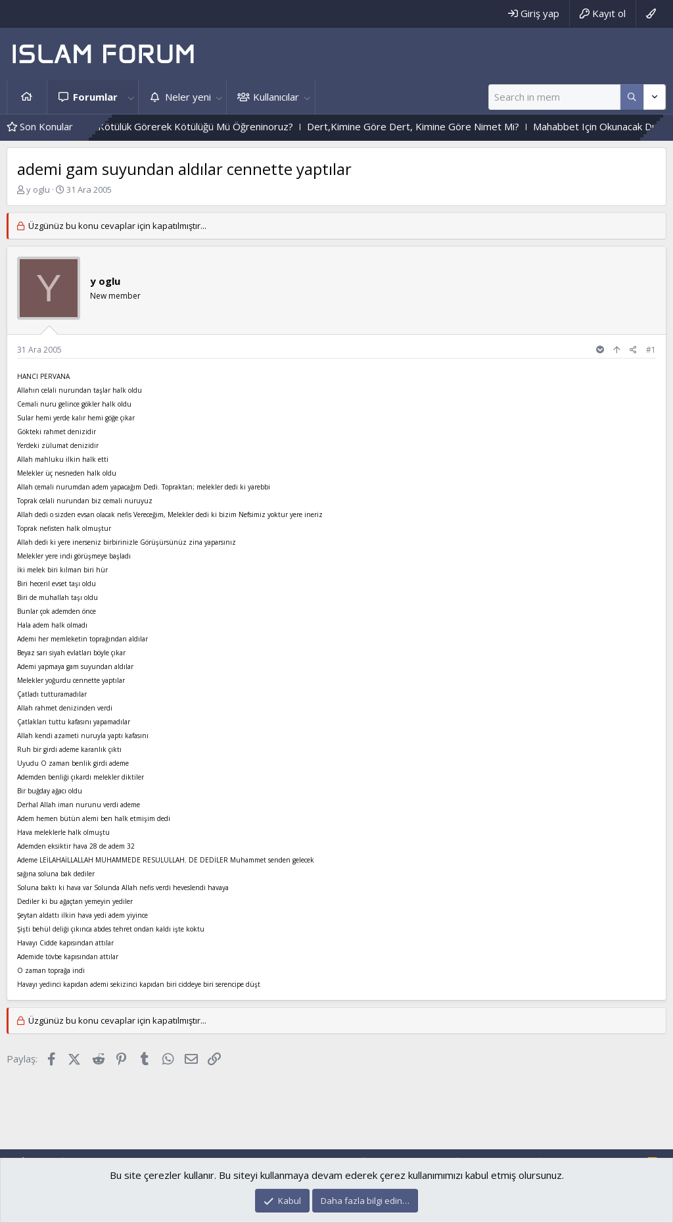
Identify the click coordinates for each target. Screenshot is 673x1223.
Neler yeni (188, 96)
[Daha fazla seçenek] (631, 97)
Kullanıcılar (276, 96)
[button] (131, 97)
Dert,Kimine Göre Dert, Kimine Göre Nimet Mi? (441, 126)
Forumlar (95, 96)
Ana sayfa (27, 97)
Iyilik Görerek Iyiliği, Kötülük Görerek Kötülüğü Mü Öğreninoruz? (179, 126)
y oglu (38, 189)
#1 (651, 349)
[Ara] (554, 97)
